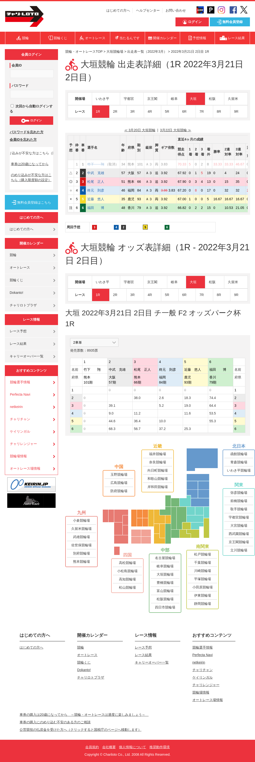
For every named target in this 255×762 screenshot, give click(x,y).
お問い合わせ (176, 10)
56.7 (137, 429)
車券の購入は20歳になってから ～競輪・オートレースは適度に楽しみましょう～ (84, 715)
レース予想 (18, 331)
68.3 (112, 429)
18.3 (187, 398)
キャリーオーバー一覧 (27, 356)
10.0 (162, 421)
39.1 (112, 405)
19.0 (187, 405)
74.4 (212, 398)
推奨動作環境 (159, 747)
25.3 (187, 429)
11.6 (187, 413)
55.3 (212, 421)
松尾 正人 (95, 182)
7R (201, 111)
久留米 (233, 99)
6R (184, 111)
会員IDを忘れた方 (23, 139)
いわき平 (102, 99)
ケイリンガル (20, 431)
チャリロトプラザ (23, 305)
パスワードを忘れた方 (27, 132)
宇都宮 (129, 99)
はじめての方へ (118, 10)
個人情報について (132, 747)
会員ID (17, 65)
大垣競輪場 (114, 51)
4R (150, 111)
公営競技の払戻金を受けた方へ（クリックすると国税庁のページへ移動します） (80, 730)
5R (167, 111)
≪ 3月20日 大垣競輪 (139, 130)
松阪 (212, 99)
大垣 (193, 99)
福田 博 (95, 208)
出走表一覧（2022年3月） (147, 51)
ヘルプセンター (148, 10)
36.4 (137, 421)
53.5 (212, 413)
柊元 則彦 (95, 190)
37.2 (162, 429)
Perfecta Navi (20, 394)
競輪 (13, 255)
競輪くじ (16, 280)
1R (98, 111)
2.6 (161, 398)
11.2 (137, 413)
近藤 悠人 (95, 199)
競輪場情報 (18, 456)
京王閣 (152, 99)
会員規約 (92, 747)
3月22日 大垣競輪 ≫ (175, 130)
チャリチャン (20, 419)
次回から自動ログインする (31, 108)
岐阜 (174, 99)
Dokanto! (16, 293)
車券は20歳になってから (30, 164)
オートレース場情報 (25, 468)
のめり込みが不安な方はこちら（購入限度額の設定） (31, 177)
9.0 (111, 413)
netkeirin (16, 407)
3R (132, 111)
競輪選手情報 (20, 382)
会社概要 (109, 747)
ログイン (31, 120)
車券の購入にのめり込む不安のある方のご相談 (55, 722)
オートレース (20, 267)
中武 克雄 (95, 173)
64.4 (212, 405)
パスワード (20, 86)
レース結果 (18, 344)
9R (236, 111)
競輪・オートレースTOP (83, 51)
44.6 (112, 421)
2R (115, 111)
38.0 (137, 398)
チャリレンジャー (23, 444)
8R (219, 111)
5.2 (161, 405)
